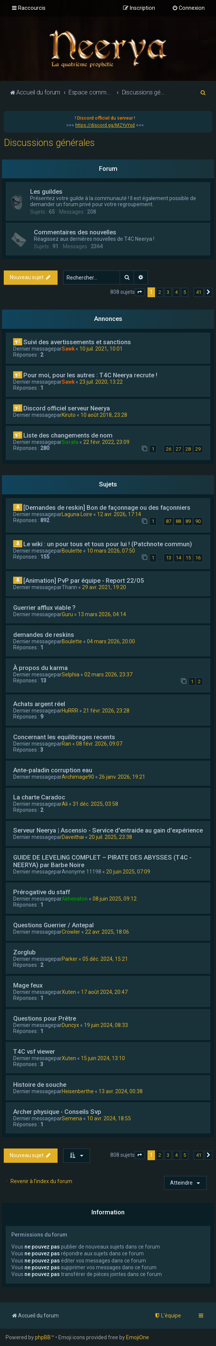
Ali (65, 804)
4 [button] (176, 292)
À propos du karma (40, 667)
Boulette (72, 551)
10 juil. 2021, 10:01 (101, 349)
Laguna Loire (77, 514)
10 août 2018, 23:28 (104, 415)
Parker (70, 959)
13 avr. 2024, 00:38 (121, 1091)
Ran (66, 744)
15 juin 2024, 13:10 (103, 1058)
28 (188, 449)
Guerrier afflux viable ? (44, 607)
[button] (140, 292)
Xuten (69, 992)
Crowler (71, 932)
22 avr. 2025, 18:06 (107, 932)
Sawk (68, 349)
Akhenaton (75, 899)
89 (188, 521)
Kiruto (69, 415)
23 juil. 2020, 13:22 (101, 382)
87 (168, 521)
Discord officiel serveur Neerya (66, 408)
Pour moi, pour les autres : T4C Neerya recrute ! (90, 375)
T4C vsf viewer (34, 1051)
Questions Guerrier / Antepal (53, 925)
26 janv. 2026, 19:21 (122, 777)
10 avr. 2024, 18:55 (109, 1118)
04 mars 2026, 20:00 (111, 641)
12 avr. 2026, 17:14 (119, 514)
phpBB (43, 1337)
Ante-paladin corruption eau (52, 770)
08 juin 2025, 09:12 (115, 899)
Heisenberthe (78, 1091)
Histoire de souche (39, 1084)
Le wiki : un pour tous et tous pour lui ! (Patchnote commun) (107, 544)
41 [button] (198, 292)
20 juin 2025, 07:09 (128, 872)
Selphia (70, 674)
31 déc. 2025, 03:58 (95, 804)
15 (188, 558)
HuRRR (70, 711)
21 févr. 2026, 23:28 (106, 711)
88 (178, 521)
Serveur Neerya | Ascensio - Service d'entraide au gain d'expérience (108, 830)
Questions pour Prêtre (44, 1018)
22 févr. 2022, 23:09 (106, 442)
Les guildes (46, 191)
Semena (72, 1118)
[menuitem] (188, 8)
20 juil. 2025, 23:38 (110, 837)
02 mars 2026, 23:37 (108, 674)
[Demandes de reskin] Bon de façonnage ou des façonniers (106, 507)
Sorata (70, 442)
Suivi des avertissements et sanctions (77, 342)
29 (198, 449)
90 (198, 521)
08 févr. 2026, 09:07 (99, 744)
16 (198, 558)
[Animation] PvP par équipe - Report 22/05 (83, 580)
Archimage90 (78, 777)
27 (178, 449)
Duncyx (70, 1025)
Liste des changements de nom (68, 435)
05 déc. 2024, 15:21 (105, 959)
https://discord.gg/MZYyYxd (105, 125)
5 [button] (184, 292)
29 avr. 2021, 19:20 (104, 587)
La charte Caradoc (39, 797)
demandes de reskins (43, 634)
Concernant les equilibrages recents (64, 737)
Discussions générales (49, 142)
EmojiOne (137, 1337)
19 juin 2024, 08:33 (106, 1025)
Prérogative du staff (41, 892)
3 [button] (168, 292)
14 (178, 558)
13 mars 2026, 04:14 (102, 614)
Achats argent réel (39, 704)
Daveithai (73, 837)
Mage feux (28, 985)
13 (168, 558)
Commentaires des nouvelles (75, 232)
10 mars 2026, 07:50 (111, 551)
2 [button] (159, 292)
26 (168, 449)
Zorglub (24, 952)
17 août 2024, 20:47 (104, 992)
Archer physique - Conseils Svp (57, 1111)
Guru (67, 614)
